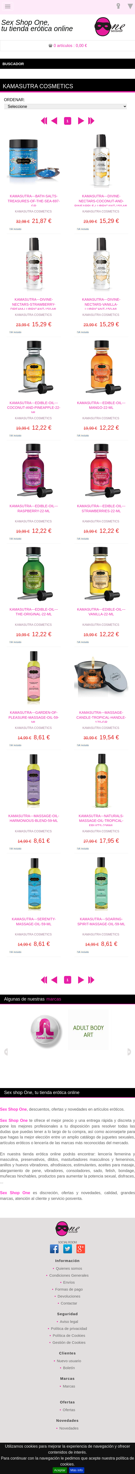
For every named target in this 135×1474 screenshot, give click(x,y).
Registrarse (118, 6)
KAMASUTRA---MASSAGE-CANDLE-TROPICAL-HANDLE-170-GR (101, 717)
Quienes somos (69, 1268)
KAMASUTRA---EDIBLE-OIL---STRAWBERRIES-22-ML (101, 508)
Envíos (69, 1282)
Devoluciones (69, 1296)
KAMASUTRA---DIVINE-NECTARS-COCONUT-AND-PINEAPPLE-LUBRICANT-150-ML (101, 200)
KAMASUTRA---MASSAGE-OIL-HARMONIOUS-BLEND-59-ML (33, 818)
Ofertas (69, 1410)
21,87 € (33, 221)
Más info (76, 1470)
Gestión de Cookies (69, 1342)
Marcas (69, 1386)
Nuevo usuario (69, 1361)
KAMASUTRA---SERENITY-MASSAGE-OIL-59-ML (34, 921)
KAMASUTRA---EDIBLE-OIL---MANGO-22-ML (101, 405)
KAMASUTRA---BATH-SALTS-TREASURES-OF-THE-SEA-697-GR (34, 200)
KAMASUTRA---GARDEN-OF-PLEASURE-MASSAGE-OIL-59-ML (33, 717)
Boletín (69, 1368)
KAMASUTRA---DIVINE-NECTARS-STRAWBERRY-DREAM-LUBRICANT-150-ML (33, 303)
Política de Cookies (69, 1335)
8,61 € (34, 737)
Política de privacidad (69, 1328)
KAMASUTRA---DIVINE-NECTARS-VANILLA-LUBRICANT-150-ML (101, 303)
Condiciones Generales (69, 1275)
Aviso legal (69, 1321)
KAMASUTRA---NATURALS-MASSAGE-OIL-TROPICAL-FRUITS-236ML (101, 820)
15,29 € (101, 221)
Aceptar (60, 1470)
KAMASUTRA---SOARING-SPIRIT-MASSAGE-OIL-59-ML (101, 921)
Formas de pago (69, 1289)
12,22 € (33, 427)
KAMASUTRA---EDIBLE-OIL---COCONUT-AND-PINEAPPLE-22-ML (33, 407)
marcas (53, 999)
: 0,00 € (67, 45)
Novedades (68, 1428)
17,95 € (101, 841)
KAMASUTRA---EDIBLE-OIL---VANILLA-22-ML (101, 611)
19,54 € (101, 737)
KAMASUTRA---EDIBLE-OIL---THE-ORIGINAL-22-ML (34, 611)
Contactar (69, 1303)
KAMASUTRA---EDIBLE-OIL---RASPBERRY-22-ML (34, 508)
